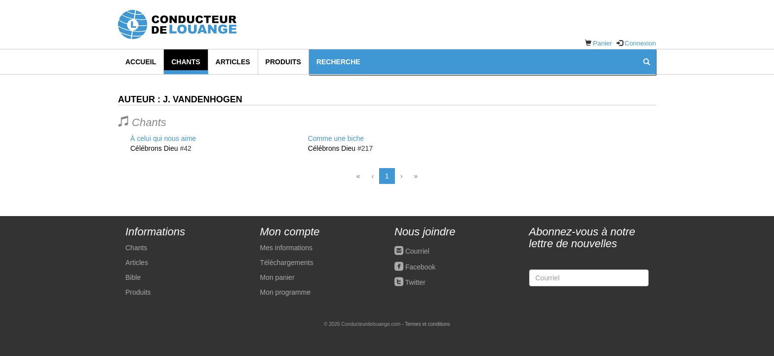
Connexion (640, 43)
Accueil (140, 62)
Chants (185, 62)
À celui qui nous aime (163, 138)
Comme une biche (336, 138)
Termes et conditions (427, 324)
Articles (233, 62)
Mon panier (277, 277)
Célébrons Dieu (154, 148)
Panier (602, 43)
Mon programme (285, 292)
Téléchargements (286, 263)
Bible (133, 277)
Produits (283, 62)
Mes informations (286, 248)
